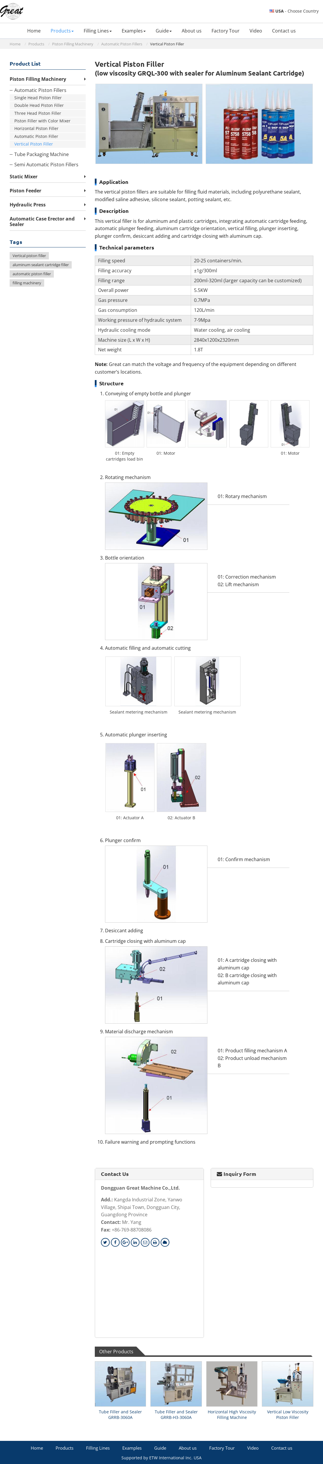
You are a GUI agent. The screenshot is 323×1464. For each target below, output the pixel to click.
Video (256, 31)
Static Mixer (23, 176)
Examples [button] (134, 31)
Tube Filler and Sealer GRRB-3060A (120, 1414)
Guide (160, 1448)
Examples (132, 1448)
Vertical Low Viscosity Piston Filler (287, 1414)
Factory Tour (226, 31)
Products (36, 44)
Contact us (284, 31)
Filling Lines (98, 1448)
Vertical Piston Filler (33, 144)
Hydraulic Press (28, 204)
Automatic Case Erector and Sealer (42, 222)
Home (34, 31)
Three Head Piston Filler (37, 113)
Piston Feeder (25, 190)
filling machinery (27, 282)
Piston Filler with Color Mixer (42, 121)
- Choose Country (297, 11)
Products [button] (62, 31)
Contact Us (115, 1174)
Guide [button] (164, 31)
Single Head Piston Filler (38, 97)
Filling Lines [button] (98, 31)
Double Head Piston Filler (39, 105)
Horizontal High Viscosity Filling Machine (232, 1414)
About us (192, 31)
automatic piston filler (32, 273)
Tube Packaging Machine (41, 154)
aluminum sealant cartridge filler (41, 264)
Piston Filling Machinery (72, 44)
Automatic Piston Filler (36, 136)
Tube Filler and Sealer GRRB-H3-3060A (176, 1414)
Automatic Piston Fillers (121, 44)
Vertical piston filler (29, 255)
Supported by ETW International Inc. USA (161, 1457)
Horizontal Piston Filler (36, 128)
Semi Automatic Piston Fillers (46, 164)
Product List (25, 63)
